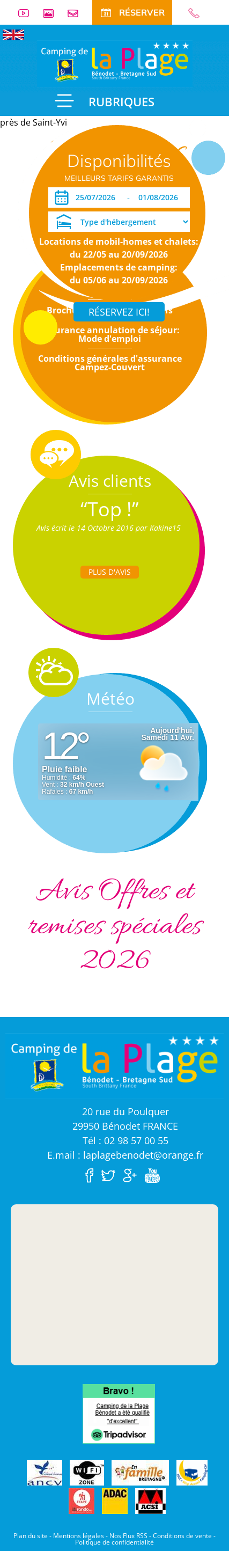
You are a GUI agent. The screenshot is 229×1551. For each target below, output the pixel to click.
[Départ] (161, 197)
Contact (77, 13)
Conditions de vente (182, 1535)
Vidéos (28, 13)
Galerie (52, 13)
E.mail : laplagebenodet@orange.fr (125, 1154)
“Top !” (109, 509)
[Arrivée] (97, 197)
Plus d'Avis (109, 572)
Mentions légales (78, 1535)
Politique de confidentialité (114, 1542)
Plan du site (30, 1535)
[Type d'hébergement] (119, 221)
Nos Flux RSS (128, 1535)
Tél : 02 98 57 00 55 (125, 1140)
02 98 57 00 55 (198, 13)
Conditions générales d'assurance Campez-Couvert (110, 363)
